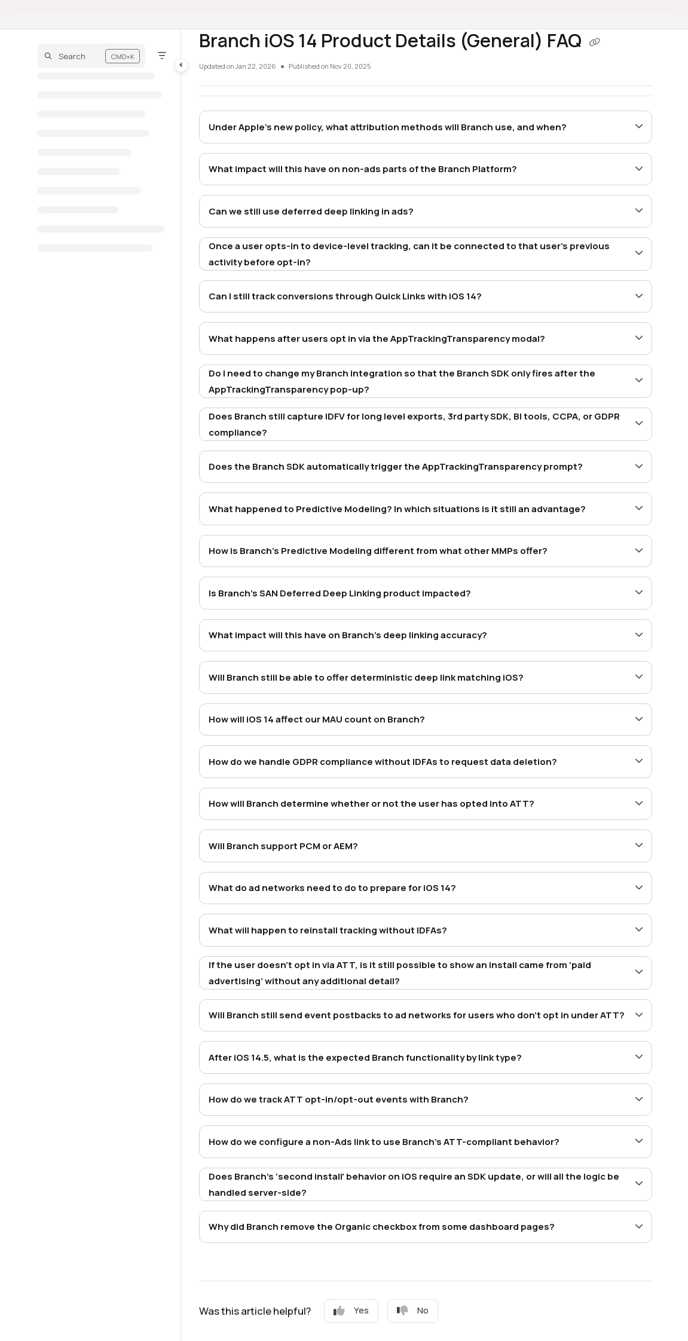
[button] (91, 56)
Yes (351, 1310)
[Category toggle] (181, 65)
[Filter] (162, 55)
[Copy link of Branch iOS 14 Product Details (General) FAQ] (594, 42)
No (413, 1310)
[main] (425, 685)
